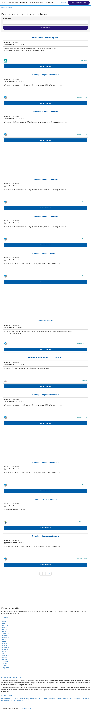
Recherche (45, 28)
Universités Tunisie (36, 699)
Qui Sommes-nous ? (11, 677)
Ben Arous (5, 625)
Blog (27, 699)
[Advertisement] (45, 161)
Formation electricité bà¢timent (45, 499)
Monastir (5, 649)
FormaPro (84, 380)
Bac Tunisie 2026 (19, 700)
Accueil (3, 7)
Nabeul (4, 651)
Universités (49, 2)
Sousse (4, 659)
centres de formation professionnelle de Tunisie (58, 699)
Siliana (4, 657)
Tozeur (4, 663)
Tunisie (5, 617)
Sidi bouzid (5, 655)
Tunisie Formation (19, 699)
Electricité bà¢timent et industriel (45, 111)
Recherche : (7, 19)
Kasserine (5, 637)
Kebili (4, 639)
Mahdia (4, 643)
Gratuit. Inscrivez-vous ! (79, 2)
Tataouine (5, 661)
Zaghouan (5, 667)
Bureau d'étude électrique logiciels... (45, 38)
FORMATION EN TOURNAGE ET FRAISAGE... (45, 358)
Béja (3, 623)
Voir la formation (45, 66)
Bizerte (4, 627)
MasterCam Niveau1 (45, 321)
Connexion (63, 2)
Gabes (4, 629)
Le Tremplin (84, 60)
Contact (24, 708)
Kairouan (5, 635)
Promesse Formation (82, 97)
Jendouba (5, 633)
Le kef (4, 641)
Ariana (4, 621)
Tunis (4, 665)
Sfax (3, 653)
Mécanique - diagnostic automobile (45, 75)
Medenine (5, 647)
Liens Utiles (6, 695)
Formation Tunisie (7, 699)
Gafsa (4, 631)
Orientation (77, 699)
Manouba (5, 645)
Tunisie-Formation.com (9, 2)
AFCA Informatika (82, 521)
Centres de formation (36, 2)
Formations (23, 2)
